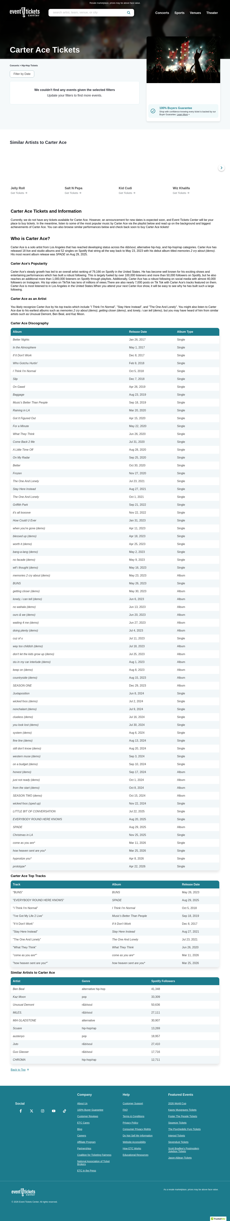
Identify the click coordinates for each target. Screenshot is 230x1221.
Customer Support (133, 1103)
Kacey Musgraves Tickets (182, 1109)
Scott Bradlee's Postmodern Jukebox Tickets (183, 1150)
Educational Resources (135, 1154)
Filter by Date (22, 73)
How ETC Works (132, 1148)
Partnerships (84, 1148)
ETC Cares (83, 1122)
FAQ (125, 1109)
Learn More (183, 114)
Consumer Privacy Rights (137, 1129)
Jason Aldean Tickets (180, 1157)
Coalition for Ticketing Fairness (94, 1154)
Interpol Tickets (176, 1135)
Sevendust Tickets (178, 1142)
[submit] (128, 12)
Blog (79, 1129)
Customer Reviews (87, 1116)
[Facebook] (20, 1111)
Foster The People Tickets (182, 1116)
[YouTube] (53, 1111)
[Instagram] (42, 1111)
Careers (81, 1135)
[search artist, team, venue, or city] (91, 12)
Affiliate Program (86, 1142)
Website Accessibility (134, 1142)
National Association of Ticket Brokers (93, 1163)
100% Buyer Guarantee (90, 1109)
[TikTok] (64, 1111)
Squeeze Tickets (177, 1122)
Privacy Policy (130, 1122)
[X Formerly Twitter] (31, 1111)
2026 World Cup (177, 1103)
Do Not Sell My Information (137, 1135)
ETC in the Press (86, 1170)
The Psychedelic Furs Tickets (184, 1129)
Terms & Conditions (133, 1116)
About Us (82, 1103)
